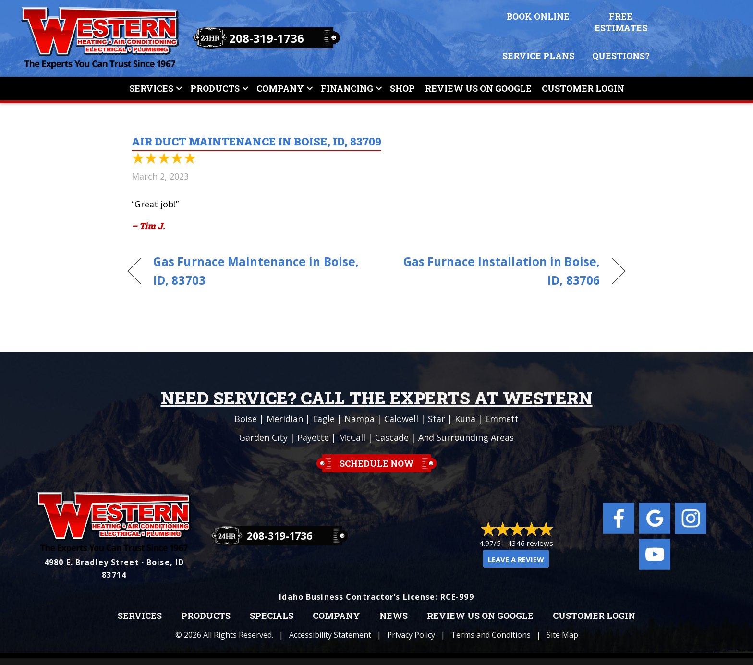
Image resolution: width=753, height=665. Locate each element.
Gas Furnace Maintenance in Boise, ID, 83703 (256, 271)
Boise (245, 418)
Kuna (465, 418)
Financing (347, 88)
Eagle (324, 418)
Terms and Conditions (491, 634)
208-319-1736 (266, 38)
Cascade (392, 437)
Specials (271, 616)
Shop (402, 88)
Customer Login (583, 88)
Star (436, 418)
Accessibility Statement (330, 634)
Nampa (359, 418)
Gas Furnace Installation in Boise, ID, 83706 (495, 271)
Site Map (562, 634)
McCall (352, 437)
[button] (179, 88)
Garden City (263, 437)
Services (151, 88)
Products (215, 88)
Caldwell (401, 418)
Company (280, 88)
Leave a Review (516, 559)
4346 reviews (530, 543)
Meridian (285, 418)
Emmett (502, 418)
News (393, 616)
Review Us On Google (478, 88)
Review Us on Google (480, 616)
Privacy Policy (411, 634)
